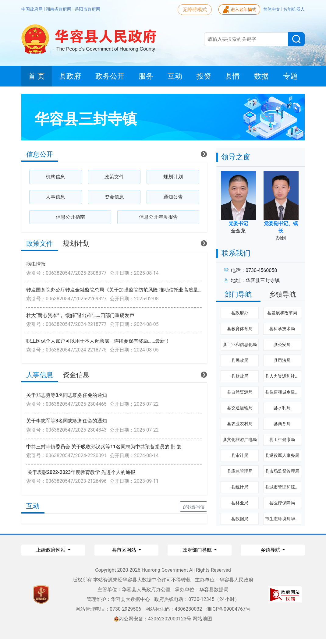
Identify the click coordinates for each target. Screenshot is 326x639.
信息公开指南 (70, 217)
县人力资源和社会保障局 (288, 376)
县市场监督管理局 (282, 471)
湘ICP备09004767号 (228, 609)
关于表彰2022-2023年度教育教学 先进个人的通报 (80, 472)
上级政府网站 (51, 550)
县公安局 (282, 344)
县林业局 (239, 502)
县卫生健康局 (282, 439)
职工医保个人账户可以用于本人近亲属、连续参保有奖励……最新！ (98, 341)
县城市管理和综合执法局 (288, 487)
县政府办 (239, 312)
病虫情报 (36, 264)
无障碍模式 (194, 9)
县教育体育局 (240, 328)
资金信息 (114, 197)
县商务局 (282, 423)
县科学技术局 (282, 328)
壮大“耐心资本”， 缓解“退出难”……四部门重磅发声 (80, 315)
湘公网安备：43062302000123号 (152, 619)
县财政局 (239, 376)
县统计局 (239, 487)
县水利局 (282, 407)
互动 (33, 506)
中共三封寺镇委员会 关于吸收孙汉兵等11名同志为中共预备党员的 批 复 (104, 447)
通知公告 (173, 197)
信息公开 (39, 154)
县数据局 (239, 518)
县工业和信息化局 (240, 344)
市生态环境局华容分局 (286, 518)
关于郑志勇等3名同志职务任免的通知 (66, 395)
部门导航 (238, 294)
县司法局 (282, 360)
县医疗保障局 (282, 502)
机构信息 (55, 177)
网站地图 (202, 619)
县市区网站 (124, 550)
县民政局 (239, 360)
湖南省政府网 (59, 9)
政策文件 (114, 177)
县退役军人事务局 (282, 455)
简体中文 (272, 9)
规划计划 (173, 177)
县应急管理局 (240, 471)
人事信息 (55, 197)
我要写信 (193, 506)
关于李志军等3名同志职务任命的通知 (66, 421)
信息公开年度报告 (158, 217)
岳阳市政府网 (87, 9)
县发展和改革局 (282, 312)
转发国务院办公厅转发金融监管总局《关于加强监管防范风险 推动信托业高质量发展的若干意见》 (131, 290)
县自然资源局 (240, 392)
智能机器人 (294, 9)
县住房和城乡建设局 (284, 392)
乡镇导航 (282, 294)
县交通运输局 (240, 407)
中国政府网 (32, 9)
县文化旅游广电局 (240, 439)
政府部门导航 (197, 550)
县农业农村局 (240, 423)
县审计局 (239, 455)
